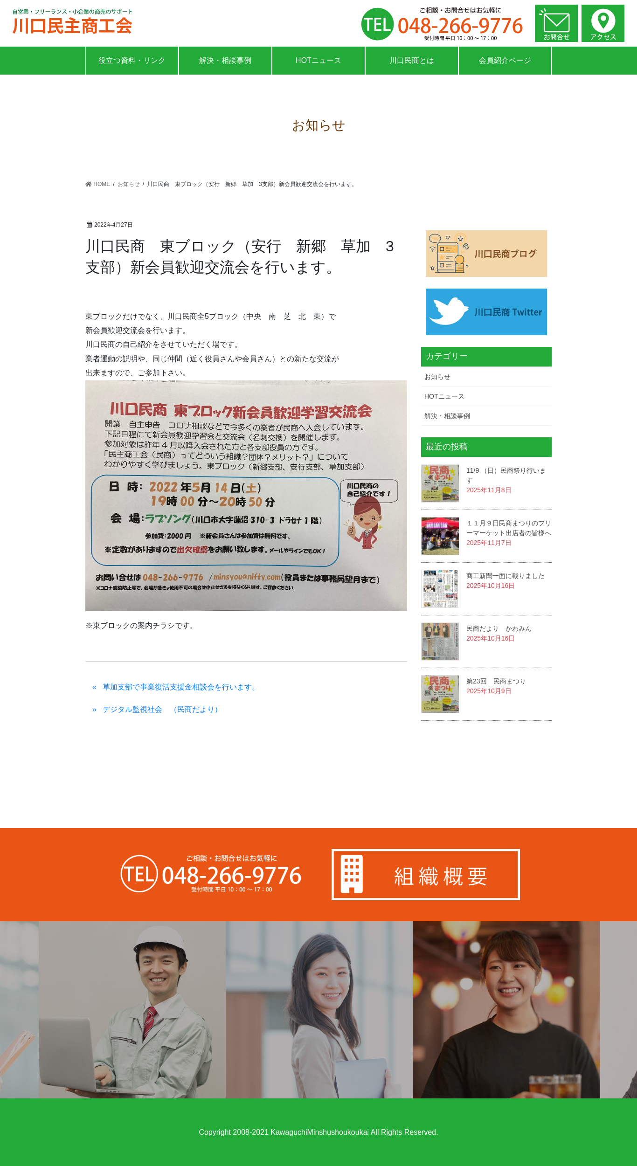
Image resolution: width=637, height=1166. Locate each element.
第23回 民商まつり (496, 681)
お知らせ (437, 376)
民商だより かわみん (499, 628)
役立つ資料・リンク (132, 60)
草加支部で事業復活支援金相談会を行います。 (181, 687)
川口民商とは (411, 60)
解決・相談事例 (225, 60)
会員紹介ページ (505, 60)
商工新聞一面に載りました (505, 576)
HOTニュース (318, 60)
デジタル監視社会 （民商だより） (162, 709)
